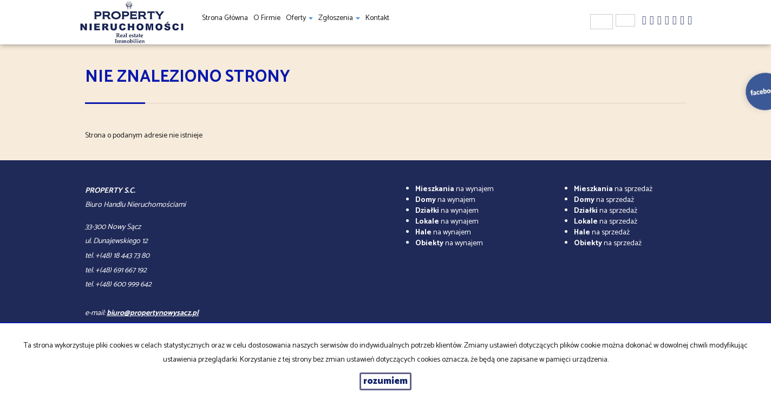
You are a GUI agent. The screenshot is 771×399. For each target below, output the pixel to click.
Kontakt (377, 18)
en (625, 20)
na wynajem (454, 189)
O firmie (266, 18)
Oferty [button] (299, 18)
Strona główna (225, 18)
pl (601, 21)
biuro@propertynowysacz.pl (153, 313)
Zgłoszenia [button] (339, 18)
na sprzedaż (613, 189)
